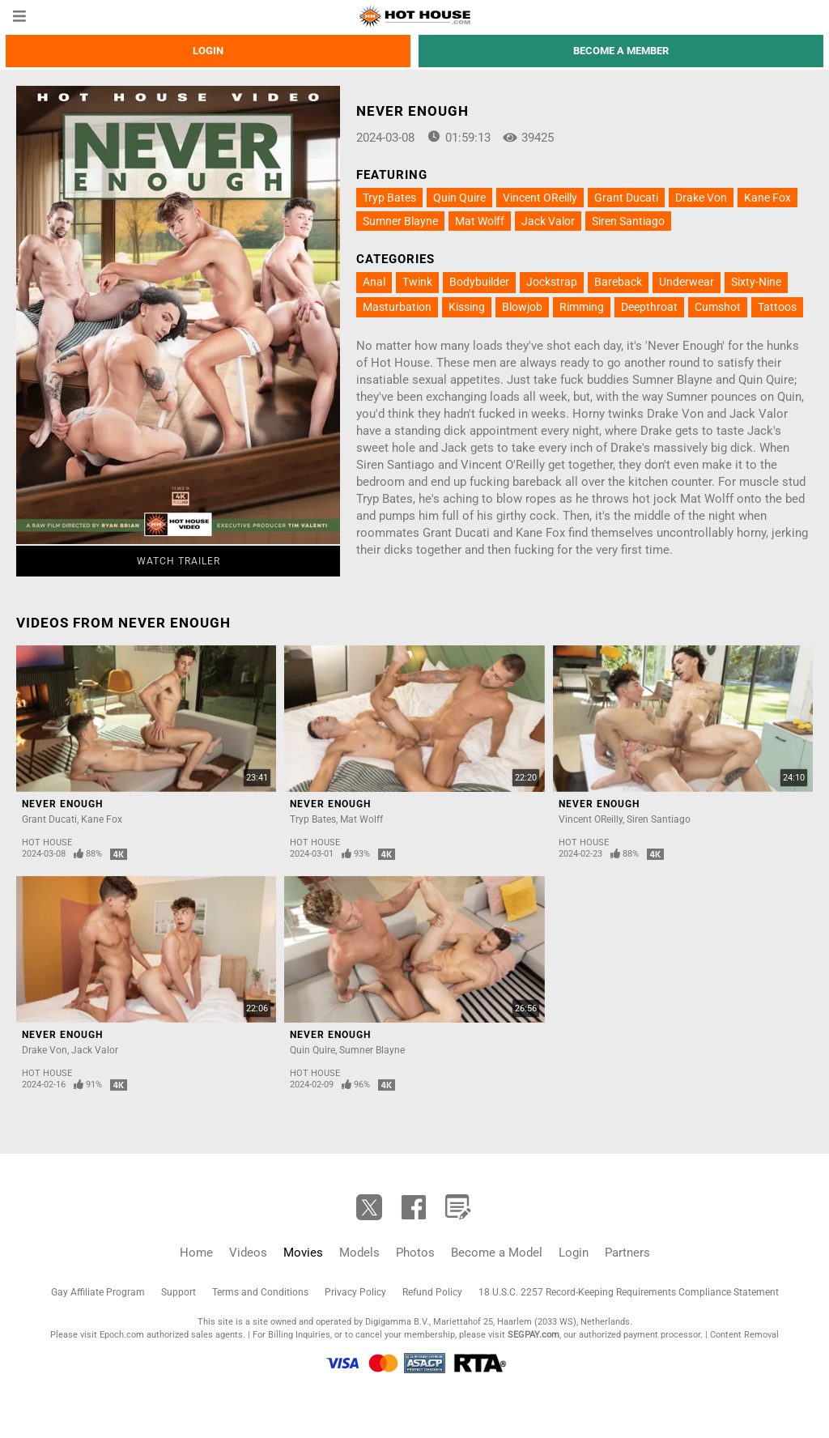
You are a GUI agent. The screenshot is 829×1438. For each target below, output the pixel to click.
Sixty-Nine (756, 281)
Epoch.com (122, 1335)
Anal (374, 281)
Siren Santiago (628, 221)
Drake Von (701, 197)
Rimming (581, 306)
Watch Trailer (178, 561)
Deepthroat (649, 306)
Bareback (618, 281)
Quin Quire (459, 197)
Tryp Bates (389, 197)
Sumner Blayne (400, 221)
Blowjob (522, 306)
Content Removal (744, 1335)
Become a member (621, 51)
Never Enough (62, 804)
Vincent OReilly (540, 197)
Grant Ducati (626, 197)
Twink (417, 281)
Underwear (686, 281)
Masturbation (397, 306)
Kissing (467, 306)
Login (208, 51)
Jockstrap (551, 281)
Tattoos (777, 306)
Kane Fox (767, 197)
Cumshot (718, 306)
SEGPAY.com (533, 1335)
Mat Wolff (479, 221)
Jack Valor (548, 221)
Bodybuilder (479, 281)
